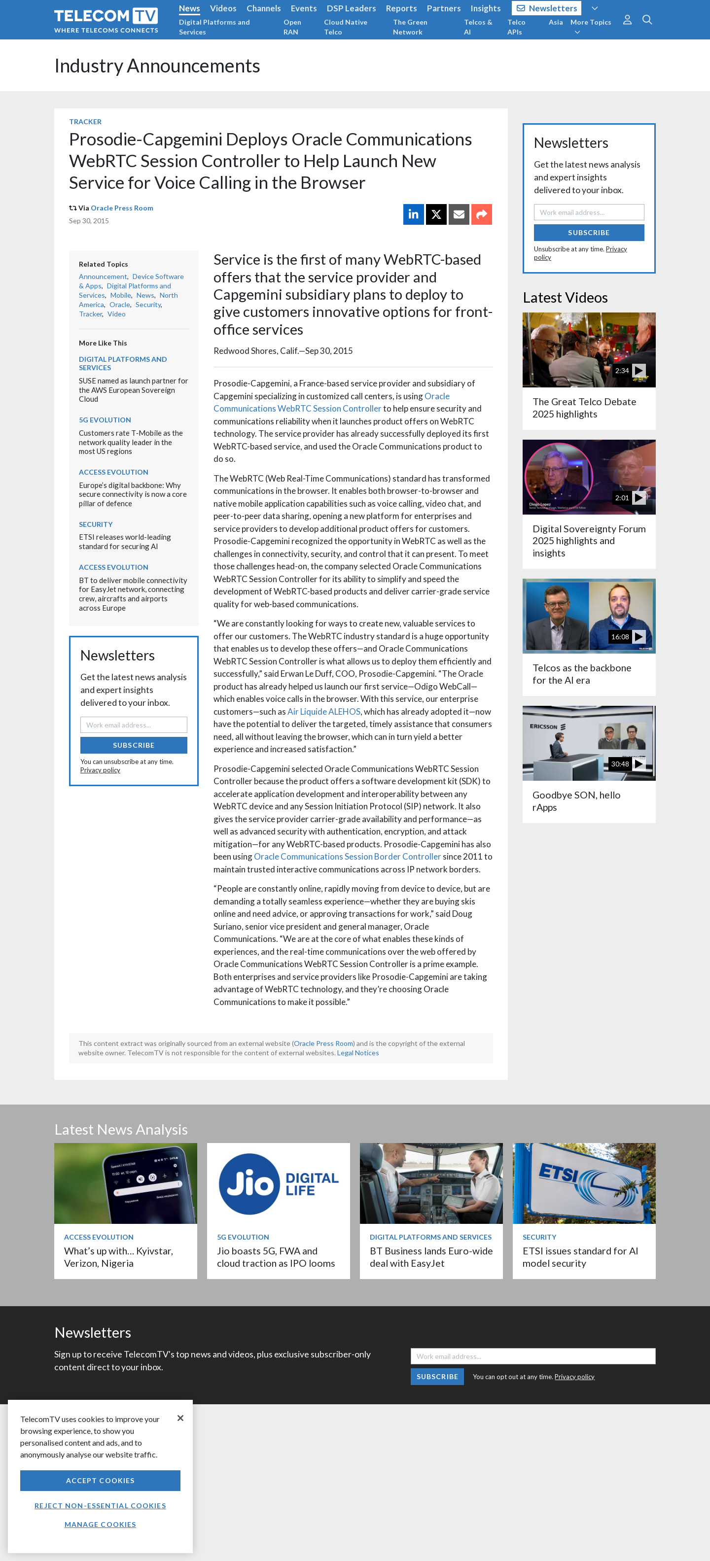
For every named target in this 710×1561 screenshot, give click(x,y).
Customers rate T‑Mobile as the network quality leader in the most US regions (131, 441)
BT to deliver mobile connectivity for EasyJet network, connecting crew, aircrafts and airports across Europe (133, 594)
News (189, 8)
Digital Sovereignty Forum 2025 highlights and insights (589, 540)
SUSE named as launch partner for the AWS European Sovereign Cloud (133, 389)
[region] (100, 1476)
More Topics (590, 26)
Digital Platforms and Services (214, 27)
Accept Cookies (100, 1480)
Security (148, 304)
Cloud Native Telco (345, 27)
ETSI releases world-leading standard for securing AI (125, 541)
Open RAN (292, 27)
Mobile (120, 295)
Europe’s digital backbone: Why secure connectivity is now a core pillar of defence (133, 494)
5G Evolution (105, 420)
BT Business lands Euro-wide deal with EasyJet (431, 1256)
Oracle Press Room (122, 208)
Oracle (119, 304)
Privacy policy (100, 770)
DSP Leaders (351, 8)
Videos (223, 8)
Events (304, 8)
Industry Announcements (157, 65)
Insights (486, 8)
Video (116, 314)
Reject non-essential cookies (100, 1505)
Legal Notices (358, 1052)
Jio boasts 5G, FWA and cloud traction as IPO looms (276, 1256)
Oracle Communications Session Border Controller (347, 856)
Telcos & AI (478, 27)
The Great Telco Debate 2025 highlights (584, 407)
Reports (401, 8)
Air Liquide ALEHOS (323, 711)
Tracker (85, 121)
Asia (556, 22)
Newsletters (547, 8)
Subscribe (134, 745)
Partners (444, 8)
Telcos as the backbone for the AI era (582, 673)
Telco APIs (516, 27)
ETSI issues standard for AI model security (581, 1256)
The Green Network (410, 27)
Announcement (103, 276)
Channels (264, 8)
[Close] (180, 1418)
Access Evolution (113, 472)
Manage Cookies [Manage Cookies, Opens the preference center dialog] (101, 1524)
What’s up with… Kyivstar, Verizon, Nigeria (118, 1256)
